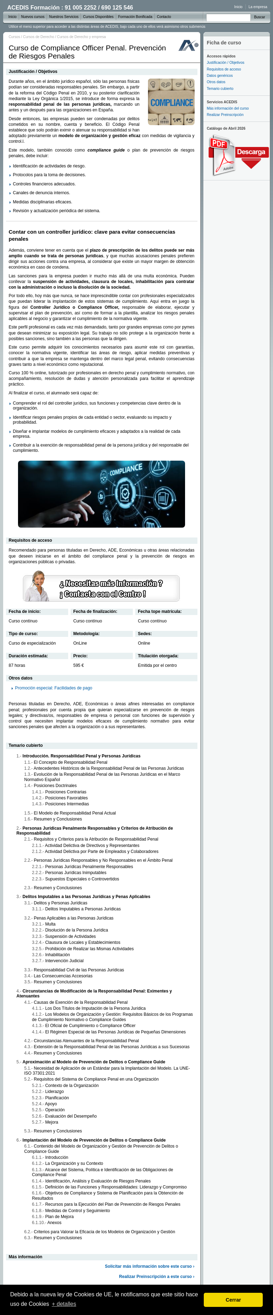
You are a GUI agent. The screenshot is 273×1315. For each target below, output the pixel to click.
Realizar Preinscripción (225, 115)
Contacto (164, 17)
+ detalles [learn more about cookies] (64, 1304)
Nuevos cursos (32, 17)
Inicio (238, 7)
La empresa (258, 7)
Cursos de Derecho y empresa (81, 37)
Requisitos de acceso (224, 69)
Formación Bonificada (135, 17)
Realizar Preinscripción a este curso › (156, 1276)
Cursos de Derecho (38, 37)
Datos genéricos (220, 76)
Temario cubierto (220, 89)
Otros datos (216, 82)
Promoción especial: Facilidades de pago (54, 688)
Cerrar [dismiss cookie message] (233, 1300)
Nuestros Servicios (63, 17)
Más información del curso (228, 108)
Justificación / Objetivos (225, 62)
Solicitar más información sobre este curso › (149, 1266)
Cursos (14, 37)
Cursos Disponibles (98, 17)
